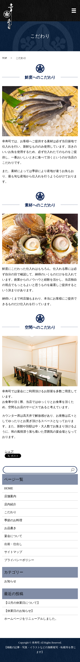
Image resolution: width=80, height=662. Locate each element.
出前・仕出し (13, 544)
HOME (8, 488)
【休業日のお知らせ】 (19, 610)
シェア (9, 451)
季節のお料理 (13, 520)
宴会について (13, 536)
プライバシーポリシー (19, 560)
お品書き (10, 528)
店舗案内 (10, 496)
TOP (4, 58)
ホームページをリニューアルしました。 (31, 618)
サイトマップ (13, 552)
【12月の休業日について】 (22, 602)
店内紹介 (10, 504)
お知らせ (10, 581)
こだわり (10, 512)
